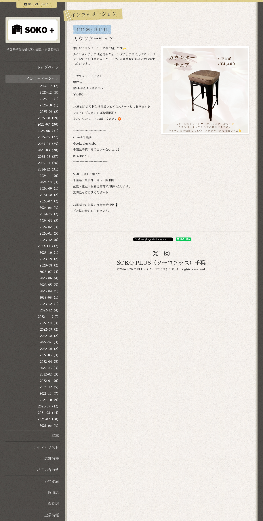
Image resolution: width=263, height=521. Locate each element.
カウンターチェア (93, 38)
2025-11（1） (50, 99)
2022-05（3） (50, 355)
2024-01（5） (50, 233)
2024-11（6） (50, 175)
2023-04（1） (50, 291)
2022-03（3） (50, 368)
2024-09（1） (50, 188)
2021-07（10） (49, 419)
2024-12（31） (49, 169)
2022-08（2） (50, 336)
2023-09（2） (50, 259)
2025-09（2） (50, 111)
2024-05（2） (50, 214)
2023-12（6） (50, 240)
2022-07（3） (50, 342)
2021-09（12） (49, 406)
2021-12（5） (50, 387)
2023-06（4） (50, 278)
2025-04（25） (49, 143)
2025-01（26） (49, 163)
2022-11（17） (49, 316)
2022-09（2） (50, 329)
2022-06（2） (50, 348)
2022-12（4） (50, 310)
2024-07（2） (50, 201)
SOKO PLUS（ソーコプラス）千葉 (161, 263)
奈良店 (53, 504)
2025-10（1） (50, 105)
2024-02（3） (50, 227)
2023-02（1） (50, 304)
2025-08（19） (49, 118)
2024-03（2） (50, 220)
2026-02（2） (50, 86)
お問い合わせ (48, 470)
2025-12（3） (50, 92)
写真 (55, 436)
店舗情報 (51, 458)
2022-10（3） (50, 323)
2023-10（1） (50, 252)
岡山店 (53, 492)
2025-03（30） (49, 150)
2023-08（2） (50, 265)
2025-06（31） (49, 131)
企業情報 (51, 515)
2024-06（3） (50, 207)
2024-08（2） (50, 195)
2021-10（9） (50, 400)
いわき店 (51, 481)
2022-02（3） (50, 374)
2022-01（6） (50, 380)
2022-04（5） (50, 361)
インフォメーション (42, 79)
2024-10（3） (50, 182)
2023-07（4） (49, 271)
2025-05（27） (49, 137)
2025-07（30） (49, 124)
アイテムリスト (46, 447)
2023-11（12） (49, 246)
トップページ (48, 67)
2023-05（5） (50, 284)
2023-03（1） (49, 297)
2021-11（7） (50, 393)
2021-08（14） (49, 412)
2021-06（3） (50, 425)
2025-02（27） (49, 156)
